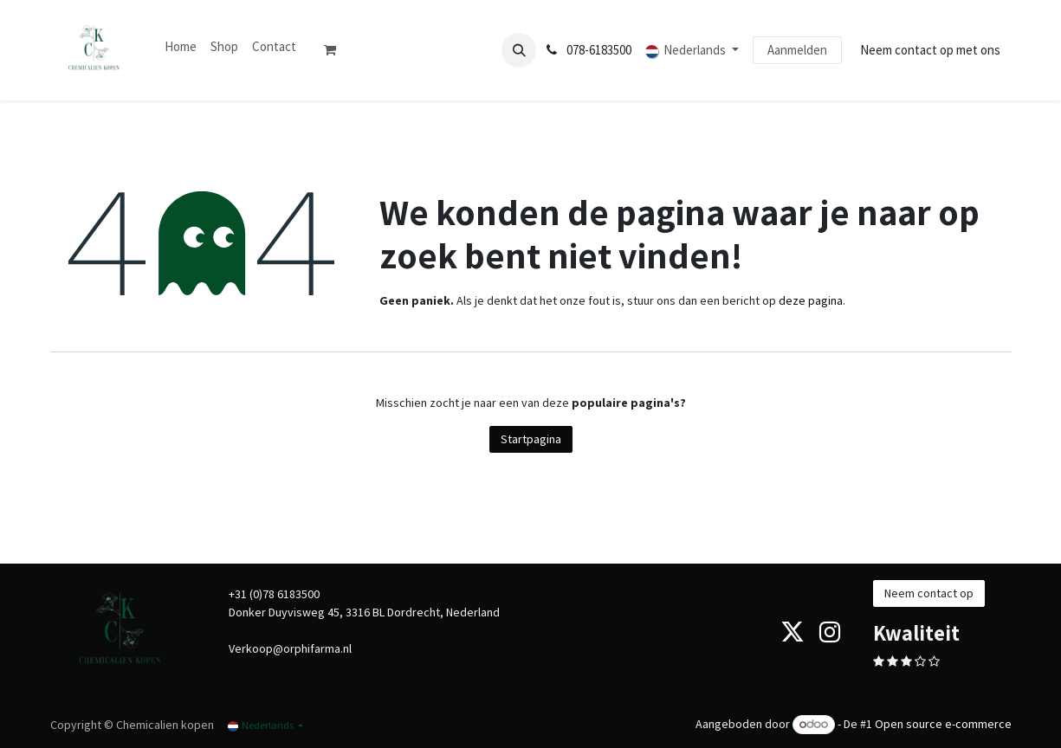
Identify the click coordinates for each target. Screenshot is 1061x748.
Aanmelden (797, 50)
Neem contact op (929, 593)
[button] (518, 50)
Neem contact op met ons (930, 50)
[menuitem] (181, 47)
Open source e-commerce (943, 724)
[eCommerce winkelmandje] (337, 50)
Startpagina (531, 439)
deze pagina (811, 300)
